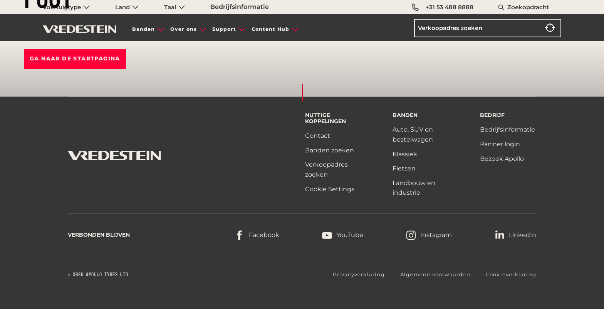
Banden (143, 29)
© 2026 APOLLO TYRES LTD (98, 274)
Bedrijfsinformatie (239, 6)
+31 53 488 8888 (442, 7)
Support (224, 29)
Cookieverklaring (511, 274)
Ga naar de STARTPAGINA (75, 58)
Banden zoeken (329, 150)
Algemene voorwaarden (435, 274)
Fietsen (404, 168)
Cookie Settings (329, 189)
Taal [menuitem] (174, 7)
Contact (317, 135)
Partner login (500, 144)
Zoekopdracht (528, 7)
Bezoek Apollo (502, 158)
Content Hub (270, 29)
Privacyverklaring (358, 274)
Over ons (183, 29)
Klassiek (405, 154)
